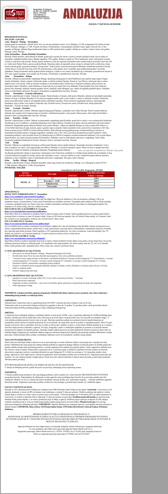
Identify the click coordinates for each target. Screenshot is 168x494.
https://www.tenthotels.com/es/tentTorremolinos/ (25, 197)
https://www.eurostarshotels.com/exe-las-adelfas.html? (27, 224)
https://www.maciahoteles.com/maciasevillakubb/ (25, 238)
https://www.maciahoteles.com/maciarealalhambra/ (26, 211)
